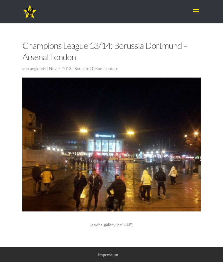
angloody (38, 68)
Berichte (81, 68)
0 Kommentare (105, 68)
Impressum (108, 254)
